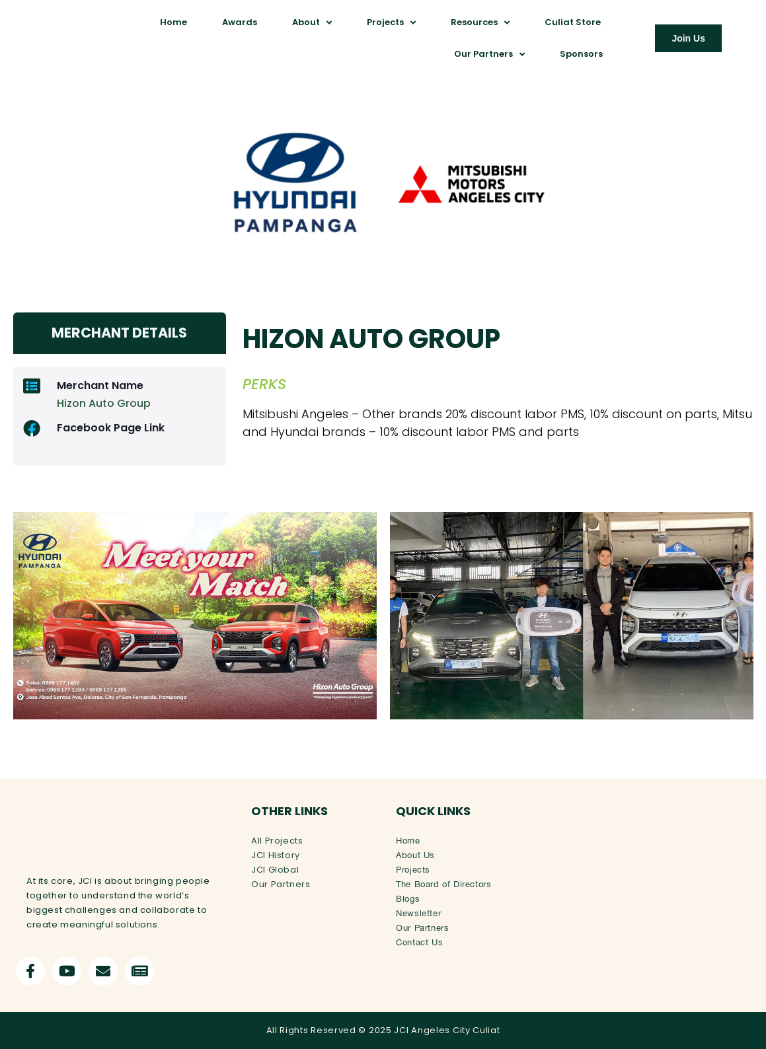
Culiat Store (573, 22)
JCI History (275, 854)
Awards (239, 22)
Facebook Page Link (111, 426)
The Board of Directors (443, 883)
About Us (415, 854)
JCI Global (275, 868)
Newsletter (418, 912)
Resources (480, 23)
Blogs (408, 897)
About (312, 23)
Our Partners (489, 54)
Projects (391, 23)
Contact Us (419, 941)
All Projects (277, 839)
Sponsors (581, 54)
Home (173, 22)
